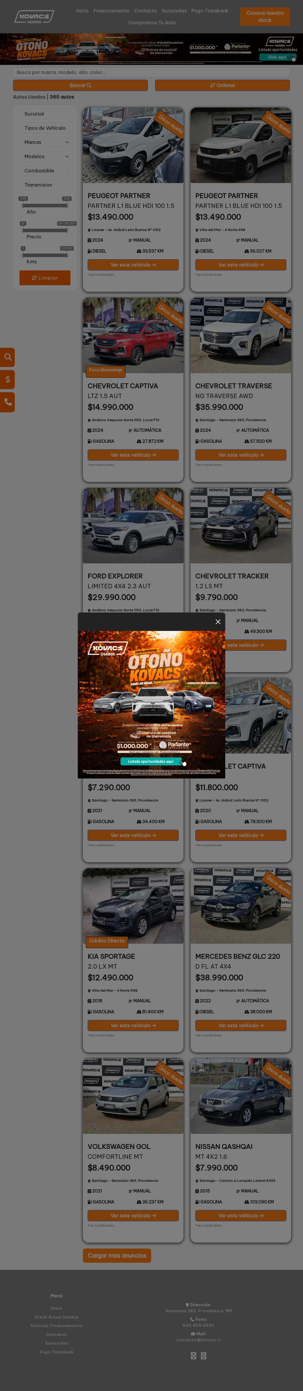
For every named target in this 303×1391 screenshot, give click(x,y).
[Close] (218, 621)
